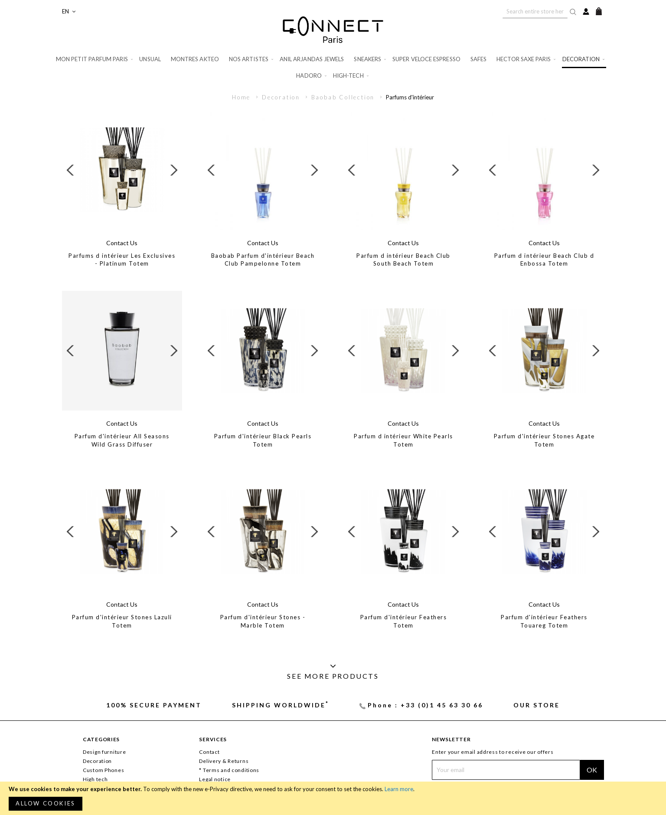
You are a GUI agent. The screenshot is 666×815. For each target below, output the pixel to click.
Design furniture (104, 752)
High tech (95, 779)
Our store (536, 705)
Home (242, 97)
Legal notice (215, 779)
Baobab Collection (344, 97)
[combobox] (535, 11)
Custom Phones (103, 770)
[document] (333, 798)
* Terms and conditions (229, 770)
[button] (68, 11)
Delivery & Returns (223, 761)
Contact (209, 752)
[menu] (333, 67)
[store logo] (333, 29)
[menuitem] (95, 59)
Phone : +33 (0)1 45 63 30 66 (425, 705)
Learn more (399, 788)
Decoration (282, 97)
